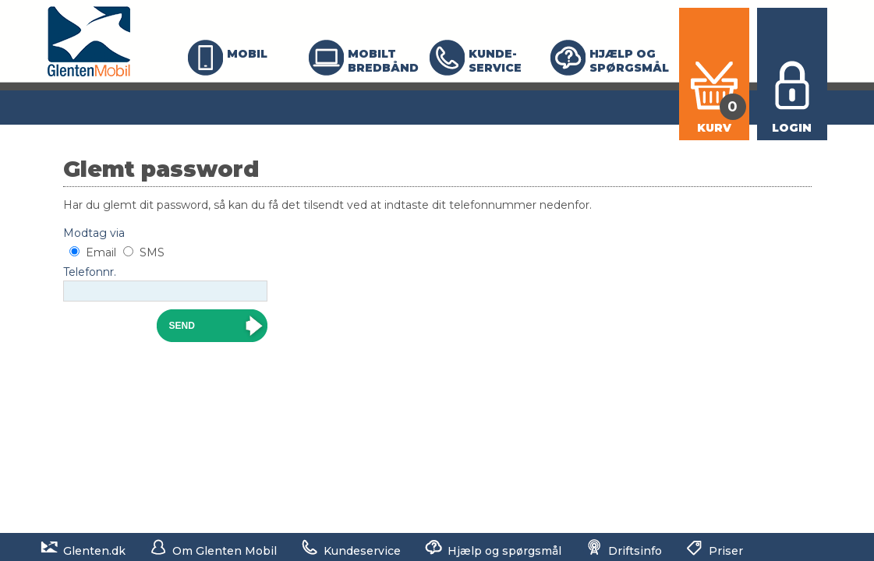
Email (101, 252)
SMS (152, 252)
